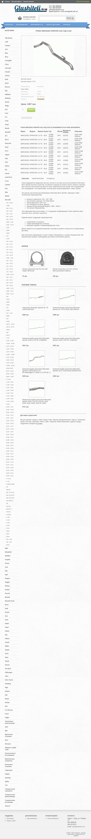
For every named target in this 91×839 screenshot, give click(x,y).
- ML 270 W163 (10, 492)
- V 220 (8, 520)
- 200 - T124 (9, 214)
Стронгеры (8, 770)
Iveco (6, 151)
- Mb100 (8, 489)
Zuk (6, 695)
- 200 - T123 (9, 211)
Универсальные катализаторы (10, 795)
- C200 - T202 (9, 387)
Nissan (7, 563)
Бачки (7, 699)
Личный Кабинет (52, 818)
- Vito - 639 (9, 542)
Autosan (7, 45)
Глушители (9, 24)
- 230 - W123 (9, 252)
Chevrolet (8, 68)
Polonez (7, 586)
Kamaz (7, 166)
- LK (7, 487)
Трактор (8, 778)
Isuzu (6, 147)
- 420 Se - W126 (10, 324)
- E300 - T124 (9, 451)
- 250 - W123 (9, 269)
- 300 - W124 (9, 285)
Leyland (7, 185)
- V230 (7, 528)
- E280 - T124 (9, 437)
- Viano (8, 536)
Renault (7, 597)
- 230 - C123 (9, 244)
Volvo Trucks (9, 680)
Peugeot (7, 578)
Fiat (6, 109)
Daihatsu (8, 94)
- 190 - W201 (9, 202)
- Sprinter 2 (9, 509)
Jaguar (7, 154)
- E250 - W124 (10, 429)
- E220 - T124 (9, 415)
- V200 (7, 525)
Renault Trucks (10, 601)
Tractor (7, 665)
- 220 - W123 (9, 241)
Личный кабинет (16, 1)
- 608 (7, 332)
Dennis (7, 102)
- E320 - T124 (9, 465)
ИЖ (6, 731)
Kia (6, 170)
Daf (6, 91)
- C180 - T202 (9, 382)
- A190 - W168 (10, 362)
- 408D (7, 316)
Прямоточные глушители (10, 760)
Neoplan (7, 559)
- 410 (7, 318)
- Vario (7, 533)
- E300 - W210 (10, 459)
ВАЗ (6, 706)
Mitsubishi (8, 552)
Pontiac (7, 590)
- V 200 (8, 517)
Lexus (7, 181)
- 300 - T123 (9, 277)
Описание (25, 178)
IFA (6, 136)
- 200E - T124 (9, 222)
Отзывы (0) (50, 178)
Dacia (7, 83)
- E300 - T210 (9, 453)
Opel (6, 574)
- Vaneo (8, 531)
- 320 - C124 (9, 313)
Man (6, 192)
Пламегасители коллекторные (10, 754)
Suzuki (7, 642)
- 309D (7, 305)
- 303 (7, 296)
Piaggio (7, 582)
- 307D (7, 299)
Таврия (7, 774)
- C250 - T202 (9, 398)
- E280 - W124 (10, 440)
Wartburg (8, 684)
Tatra (6, 657)
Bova (6, 57)
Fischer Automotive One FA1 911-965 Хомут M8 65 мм (34, 270)
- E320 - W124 (10, 467)
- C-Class (8, 379)
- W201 (8, 545)
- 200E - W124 (10, 225)
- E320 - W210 (10, 470)
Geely (6, 121)
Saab (6, 608)
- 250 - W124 (9, 271)
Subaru (7, 638)
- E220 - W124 (10, 420)
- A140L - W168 (10, 343)
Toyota (7, 661)
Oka (6, 571)
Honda (7, 128)
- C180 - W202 (10, 385)
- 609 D (8, 335)
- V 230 (8, 522)
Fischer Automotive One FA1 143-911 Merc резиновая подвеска (65, 270)
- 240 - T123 (9, 260)
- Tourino (8, 511)
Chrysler (7, 72)
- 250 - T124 (9, 266)
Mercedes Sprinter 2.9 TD (28, 81)
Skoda (7, 623)
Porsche (7, 593)
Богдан (7, 702)
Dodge (7, 106)
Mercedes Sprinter (26, 79)
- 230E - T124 (9, 258)
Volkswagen (8, 672)
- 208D (7, 230)
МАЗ (6, 740)
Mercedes (8, 200)
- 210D (7, 238)
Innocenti (8, 143)
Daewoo (7, 87)
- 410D (7, 321)
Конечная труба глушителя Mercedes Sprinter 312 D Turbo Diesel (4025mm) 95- (67, 370)
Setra (6, 620)
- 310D (7, 310)
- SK (7, 503)
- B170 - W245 (10, 371)
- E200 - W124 (10, 409)
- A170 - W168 (10, 357)
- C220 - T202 (9, 393)
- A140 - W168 (10, 340)
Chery (7, 64)
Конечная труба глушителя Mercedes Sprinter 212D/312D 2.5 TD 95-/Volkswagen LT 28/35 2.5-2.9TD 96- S (36, 370)
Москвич (8, 744)
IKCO (7, 139)
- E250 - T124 (9, 426)
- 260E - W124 (10, 274)
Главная (7, 1)
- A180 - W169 (10, 360)
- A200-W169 (9, 368)
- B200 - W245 (10, 376)
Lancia (7, 173)
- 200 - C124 (9, 208)
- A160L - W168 (10, 354)
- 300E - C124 (9, 288)
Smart (7, 627)
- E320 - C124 (9, 462)
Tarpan (7, 650)
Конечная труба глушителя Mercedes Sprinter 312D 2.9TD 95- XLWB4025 (66, 339)
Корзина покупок (28, 1)
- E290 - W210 (10, 448)
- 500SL (8, 329)
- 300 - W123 (9, 282)
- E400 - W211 (10, 473)
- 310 (7, 307)
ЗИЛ (6, 727)
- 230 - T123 (9, 249)
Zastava (7, 691)
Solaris (7, 631)
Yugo (6, 687)
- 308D (7, 302)
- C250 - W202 (10, 401)
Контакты (66, 24)
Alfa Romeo (8, 38)
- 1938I (8, 205)
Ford (6, 113)
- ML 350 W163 (10, 498)
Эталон (7, 806)
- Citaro (8, 404)
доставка (39, 423)
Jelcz (6, 162)
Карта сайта (11, 821)
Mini (6, 548)
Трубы (7, 781)
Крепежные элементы (9, 735)
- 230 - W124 (9, 255)
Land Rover (8, 177)
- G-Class (8, 478)
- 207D (7, 227)
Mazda (7, 196)
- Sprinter (8, 506)
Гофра (7, 717)
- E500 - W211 (10, 476)
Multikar (7, 556)
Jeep (6, 158)
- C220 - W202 (10, 396)
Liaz (6, 188)
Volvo (6, 676)
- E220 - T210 (9, 418)
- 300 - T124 (9, 280)
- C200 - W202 (10, 390)
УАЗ (6, 785)
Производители (22, 24)
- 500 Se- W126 (10, 327)
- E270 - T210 (9, 431)
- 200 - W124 (9, 219)
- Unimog (8, 514)
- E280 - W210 (10, 442)
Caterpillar (8, 60)
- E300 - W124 (10, 456)
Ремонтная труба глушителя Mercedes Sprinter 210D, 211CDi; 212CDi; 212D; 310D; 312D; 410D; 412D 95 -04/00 (36, 401)
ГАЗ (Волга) (9, 710)
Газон (7, 714)
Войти (78, 1)
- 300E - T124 (9, 291)
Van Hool (8, 668)
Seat (6, 616)
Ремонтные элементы (9, 765)
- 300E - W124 (10, 294)
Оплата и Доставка (53, 24)
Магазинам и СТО (37, 24)
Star (6, 635)
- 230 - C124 (9, 247)
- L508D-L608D (10, 484)
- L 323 (8, 481)
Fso (6, 117)
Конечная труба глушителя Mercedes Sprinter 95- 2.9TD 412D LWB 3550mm (66, 308)
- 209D (7, 233)
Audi (6, 42)
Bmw (6, 53)
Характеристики (38, 178)
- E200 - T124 (9, 407)
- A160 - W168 (10, 349)
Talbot (7, 646)
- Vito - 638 (9, 539)
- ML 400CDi (9, 500)
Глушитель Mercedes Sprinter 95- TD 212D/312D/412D (35, 308)
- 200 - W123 (9, 216)
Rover (7, 605)
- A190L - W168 (10, 365)
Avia (6, 49)
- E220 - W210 (10, 423)
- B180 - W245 (10, 373)
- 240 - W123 (9, 263)
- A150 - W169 (10, 346)
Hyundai (7, 132)
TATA (7, 653)
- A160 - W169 (10, 351)
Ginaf (7, 124)
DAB (6, 79)
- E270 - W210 (10, 434)
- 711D (7, 338)
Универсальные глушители (10, 790)
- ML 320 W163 (10, 495)
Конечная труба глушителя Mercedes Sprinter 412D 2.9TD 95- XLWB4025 (35, 339)
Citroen (7, 75)
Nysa (6, 567)
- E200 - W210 (10, 412)
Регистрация (85, 1)
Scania (7, 612)
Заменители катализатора (10, 722)
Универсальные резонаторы (10, 801)
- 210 (7, 236)
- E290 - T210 (9, 445)
